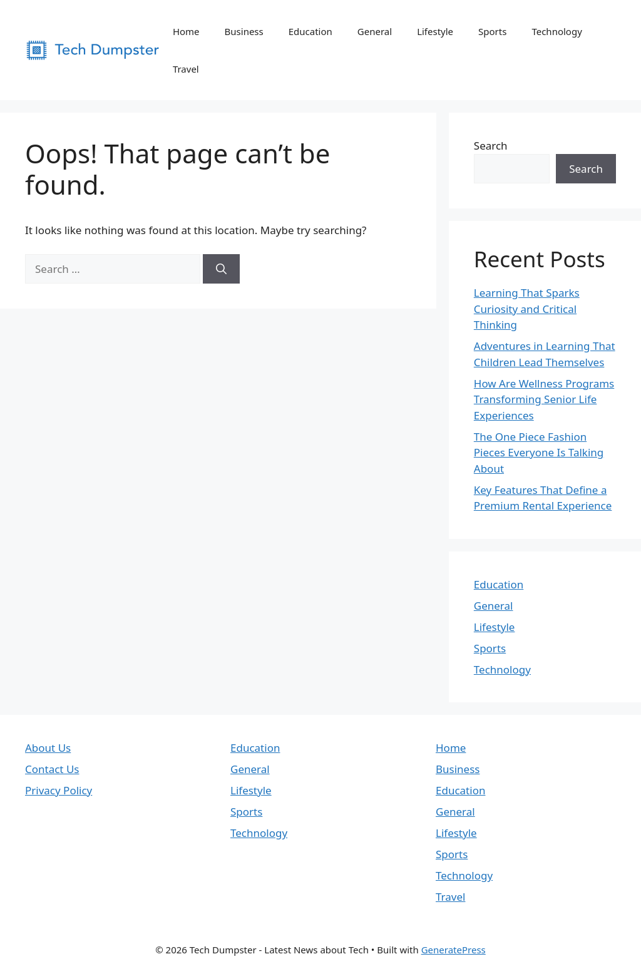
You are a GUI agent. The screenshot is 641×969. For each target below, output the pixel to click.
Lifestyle (435, 31)
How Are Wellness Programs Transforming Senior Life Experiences (544, 399)
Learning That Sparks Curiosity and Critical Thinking (527, 308)
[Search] (221, 269)
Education (310, 31)
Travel (186, 69)
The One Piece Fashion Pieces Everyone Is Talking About (539, 452)
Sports (492, 31)
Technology (556, 31)
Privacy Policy (58, 790)
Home (186, 31)
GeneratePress (453, 949)
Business (244, 31)
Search (491, 145)
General (374, 31)
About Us (48, 748)
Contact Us (52, 769)
